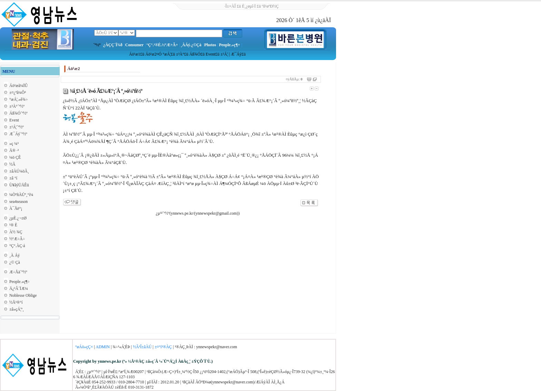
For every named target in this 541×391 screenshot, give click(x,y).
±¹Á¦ (224, 54)
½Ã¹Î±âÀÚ (142, 346)
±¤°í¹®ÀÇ (163, 346)
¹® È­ (13, 225)
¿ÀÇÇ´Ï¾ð (112, 44)
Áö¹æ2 (150, 54)
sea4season (18, 201)
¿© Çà (14, 262)
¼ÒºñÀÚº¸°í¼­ (21, 194)
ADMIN (103, 346)
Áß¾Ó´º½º (18, 113)
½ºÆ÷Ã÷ (17, 238)
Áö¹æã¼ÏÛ (18, 85)
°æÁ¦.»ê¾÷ (18, 99)
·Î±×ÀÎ (230, 6)
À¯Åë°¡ (15, 208)
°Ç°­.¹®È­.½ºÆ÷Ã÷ (162, 44)
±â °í (13, 178)
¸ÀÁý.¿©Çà (191, 44)
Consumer (134, 44)
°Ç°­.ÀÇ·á (17, 245)
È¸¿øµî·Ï (249, 6)
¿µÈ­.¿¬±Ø (18, 218)
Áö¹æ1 (134, 54)
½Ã (12, 164)
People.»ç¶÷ (229, 44)
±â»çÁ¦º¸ (16, 309)
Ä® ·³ (14, 150)
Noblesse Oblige (23, 295)
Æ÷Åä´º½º (18, 272)
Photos (210, 44)
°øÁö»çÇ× (84, 346)
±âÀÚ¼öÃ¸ (19, 171)
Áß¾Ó (194, 54)
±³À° (180, 54)
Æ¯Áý (236, 54)
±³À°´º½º (16, 106)
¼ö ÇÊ (15, 157)
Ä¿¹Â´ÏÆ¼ (18, 288)
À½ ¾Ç (15, 231)
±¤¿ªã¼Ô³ (17, 92)
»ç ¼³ (14, 143)
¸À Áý (14, 255)
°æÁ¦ (167, 54)
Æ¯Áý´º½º (18, 133)
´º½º (96, 44)
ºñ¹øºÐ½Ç (270, 6)
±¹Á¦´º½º (16, 127)
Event (210, 54)
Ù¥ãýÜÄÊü (19, 185)
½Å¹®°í (16, 302)
